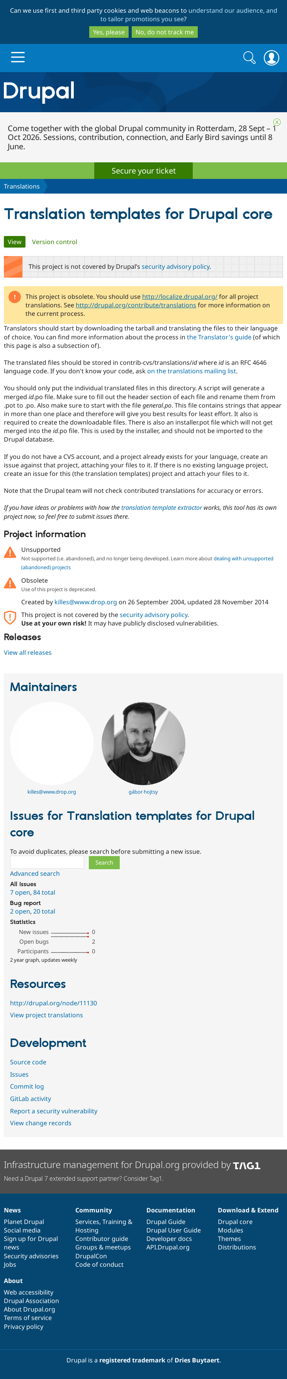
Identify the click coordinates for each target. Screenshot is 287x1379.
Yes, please (109, 32)
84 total (44, 892)
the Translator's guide (219, 337)
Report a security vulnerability (53, 1111)
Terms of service (28, 1317)
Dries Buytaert (197, 1360)
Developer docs (169, 1238)
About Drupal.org (29, 1309)
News (12, 1210)
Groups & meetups (103, 1247)
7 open (20, 892)
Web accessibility (28, 1292)
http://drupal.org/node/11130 (53, 1003)
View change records (40, 1123)
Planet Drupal (24, 1221)
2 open (20, 911)
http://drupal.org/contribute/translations (136, 305)
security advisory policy (175, 266)
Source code (28, 1062)
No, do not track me (165, 32)
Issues (19, 1074)
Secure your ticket (144, 170)
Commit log (27, 1086)
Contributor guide (101, 1238)
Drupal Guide (165, 1221)
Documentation (170, 1210)
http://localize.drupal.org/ (179, 296)
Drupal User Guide (173, 1230)
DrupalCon (91, 1256)
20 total (44, 911)
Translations (22, 186)
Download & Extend (248, 1210)
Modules (230, 1230)
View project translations (46, 1015)
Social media (22, 1230)
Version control (54, 242)
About (13, 1280)
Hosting (86, 1230)
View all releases (28, 652)
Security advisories (31, 1256)
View (16, 242)
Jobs (10, 1264)
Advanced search (35, 873)
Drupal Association (31, 1300)
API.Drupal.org (168, 1247)
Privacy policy (23, 1326)
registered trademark (132, 1360)
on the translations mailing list (191, 371)
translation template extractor (161, 507)
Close (277, 122)
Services (87, 1221)
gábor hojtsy (143, 791)
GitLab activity (30, 1098)
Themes (229, 1238)
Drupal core (235, 1221)
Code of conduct (99, 1264)
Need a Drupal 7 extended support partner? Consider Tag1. (84, 1178)
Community (93, 1210)
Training (114, 1221)
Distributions (237, 1247)
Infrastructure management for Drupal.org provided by (132, 1164)
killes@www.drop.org (85, 602)
